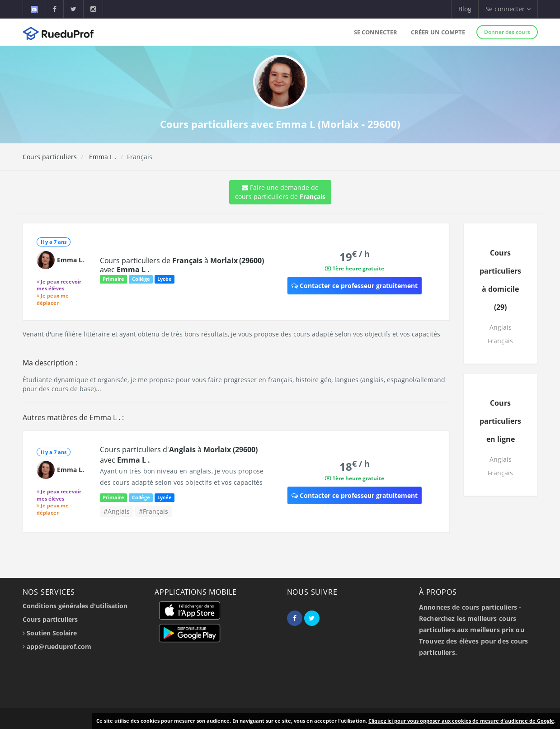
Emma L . (102, 156)
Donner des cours (507, 32)
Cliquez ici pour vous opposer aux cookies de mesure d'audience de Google (461, 720)
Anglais (500, 327)
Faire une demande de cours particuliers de (280, 192)
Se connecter (375, 32)
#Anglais (117, 511)
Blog (464, 9)
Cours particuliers (50, 156)
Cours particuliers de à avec (182, 265)
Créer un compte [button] (438, 32)
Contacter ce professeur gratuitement (355, 285)
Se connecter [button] (508, 9)
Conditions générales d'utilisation (75, 605)
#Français (153, 511)
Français (500, 340)
